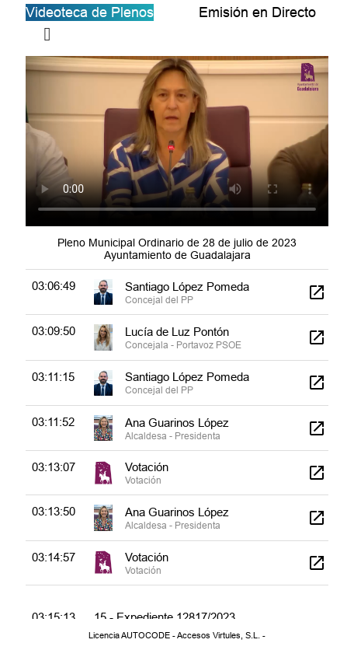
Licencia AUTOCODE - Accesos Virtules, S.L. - (177, 635)
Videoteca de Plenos (90, 12)
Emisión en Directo (257, 12)
